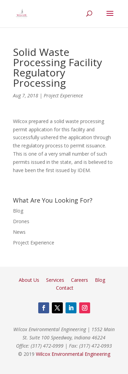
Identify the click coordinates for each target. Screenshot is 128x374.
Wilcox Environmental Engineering (73, 354)
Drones (21, 221)
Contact (64, 288)
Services (55, 280)
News (19, 232)
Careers (79, 280)
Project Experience (63, 95)
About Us (29, 280)
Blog (18, 210)
